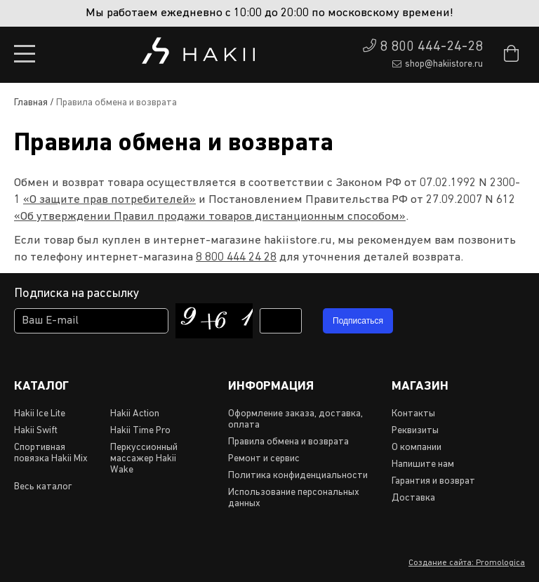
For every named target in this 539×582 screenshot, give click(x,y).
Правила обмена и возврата (288, 442)
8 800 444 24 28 (236, 257)
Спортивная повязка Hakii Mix (51, 453)
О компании (416, 447)
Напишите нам (423, 464)
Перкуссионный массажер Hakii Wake (144, 458)
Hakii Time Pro (140, 430)
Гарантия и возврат (433, 481)
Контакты (413, 414)
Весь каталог (43, 487)
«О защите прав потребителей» (109, 200)
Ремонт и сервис (264, 459)
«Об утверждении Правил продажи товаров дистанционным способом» (210, 217)
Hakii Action (134, 414)
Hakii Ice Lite (39, 414)
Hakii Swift (36, 430)
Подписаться (358, 321)
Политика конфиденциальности (298, 475)
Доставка (413, 498)
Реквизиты (415, 430)
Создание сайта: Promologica (466, 563)
